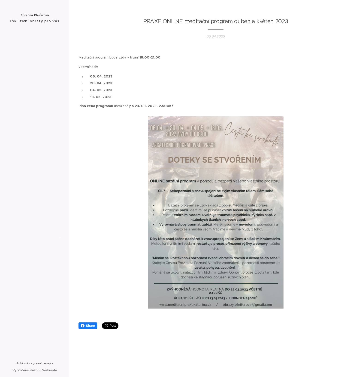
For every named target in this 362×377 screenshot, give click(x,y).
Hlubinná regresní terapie (35, 363)
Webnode (49, 370)
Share (88, 326)
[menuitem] (34, 155)
